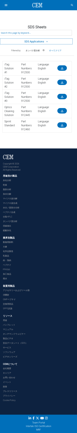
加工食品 (7, 274)
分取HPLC (7, 217)
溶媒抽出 (7, 226)
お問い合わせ (9, 377)
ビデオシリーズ (10, 356)
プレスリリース (10, 391)
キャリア (7, 373)
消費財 (6, 295)
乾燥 (5, 185)
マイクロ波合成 (10, 203)
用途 (5, 320)
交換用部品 (8, 304)
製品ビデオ (8, 338)
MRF (38, 429)
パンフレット (9, 325)
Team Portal (38, 422)
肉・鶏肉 (7, 260)
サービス (7, 347)
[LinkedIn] (30, 418)
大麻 (5, 246)
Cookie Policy (9, 400)
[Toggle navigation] (6, 5)
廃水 (5, 278)
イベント (7, 382)
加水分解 (7, 194)
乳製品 (6, 256)
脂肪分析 (7, 189)
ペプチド (7, 265)
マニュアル (8, 329)
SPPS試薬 (7, 308)
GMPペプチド (9, 299)
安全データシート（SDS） (15, 343)
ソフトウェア (9, 352)
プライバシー (9, 396)
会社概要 (7, 368)
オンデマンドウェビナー (14, 334)
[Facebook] (34, 418)
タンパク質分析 (10, 221)
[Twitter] (38, 418)
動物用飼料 (8, 242)
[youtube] (42, 418)
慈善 (5, 386)
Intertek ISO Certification (38, 426)
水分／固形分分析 (11, 207)
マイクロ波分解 (10, 198)
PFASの (6, 269)
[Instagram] (46, 418)
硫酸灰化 (7, 230)
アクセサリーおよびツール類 (16, 290)
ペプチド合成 (9, 212)
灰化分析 (7, 180)
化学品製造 (8, 251)
